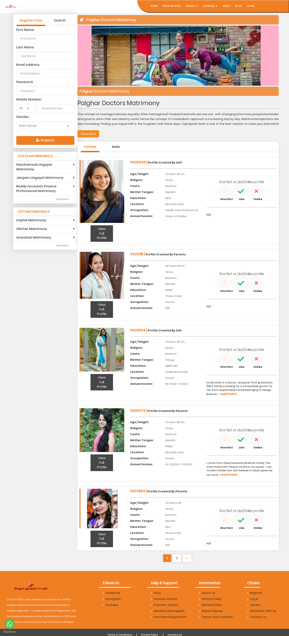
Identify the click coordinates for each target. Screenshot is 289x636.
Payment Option (164, 605)
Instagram (112, 599)
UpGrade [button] (210, 6)
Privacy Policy (210, 599)
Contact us (257, 617)
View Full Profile (102, 233)
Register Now (172, 6)
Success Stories (164, 599)
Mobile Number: (29, 99)
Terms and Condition (216, 617)
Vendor (254, 605)
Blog (238, 6)
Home (154, 6)
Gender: (23, 117)
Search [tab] (60, 20)
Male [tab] (116, 146)
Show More (88, 134)
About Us (207, 593)
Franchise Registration (169, 617)
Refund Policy (210, 605)
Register (45, 140)
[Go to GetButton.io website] (9, 632)
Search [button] (192, 6)
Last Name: (25, 47)
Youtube (110, 605)
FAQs (156, 593)
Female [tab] (90, 146)
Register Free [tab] (31, 20)
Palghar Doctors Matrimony (111, 19)
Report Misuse (211, 611)
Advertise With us (261, 611)
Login (250, 6)
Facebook (111, 593)
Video (226, 6)
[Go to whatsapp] (10, 624)
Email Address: (28, 64)
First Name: (25, 29)
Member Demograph (168, 611)
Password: (24, 82)
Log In (252, 599)
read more (228, 394)
